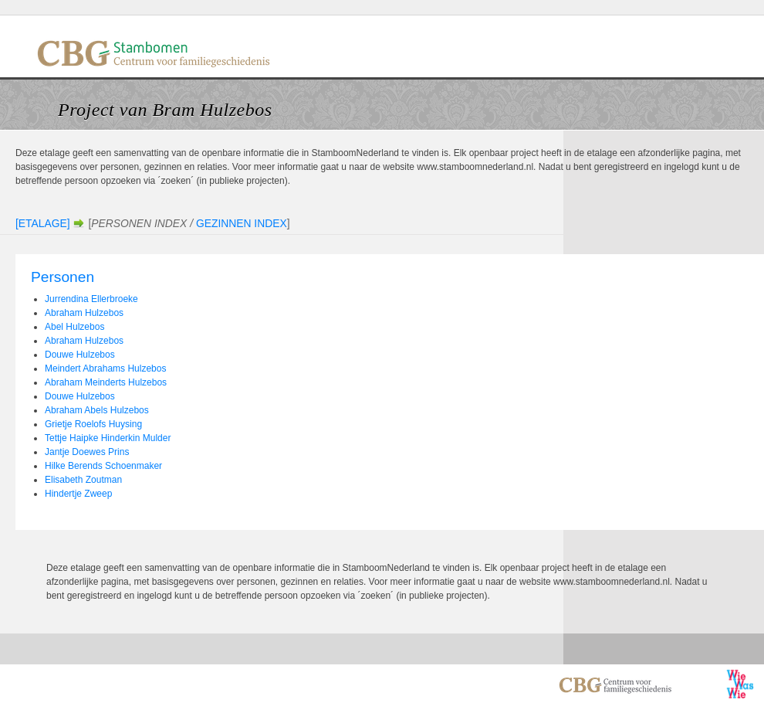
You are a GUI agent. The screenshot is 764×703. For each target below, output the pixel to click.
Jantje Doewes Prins (87, 452)
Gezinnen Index (241, 223)
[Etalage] (42, 223)
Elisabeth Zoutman (83, 479)
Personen (62, 277)
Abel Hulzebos (74, 326)
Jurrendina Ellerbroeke (91, 299)
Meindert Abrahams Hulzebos (105, 368)
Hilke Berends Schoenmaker (103, 465)
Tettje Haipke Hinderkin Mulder (108, 438)
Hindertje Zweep (78, 493)
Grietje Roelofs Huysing (93, 424)
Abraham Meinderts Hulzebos (106, 382)
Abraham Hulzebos (84, 312)
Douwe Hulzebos (80, 354)
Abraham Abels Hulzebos (97, 410)
